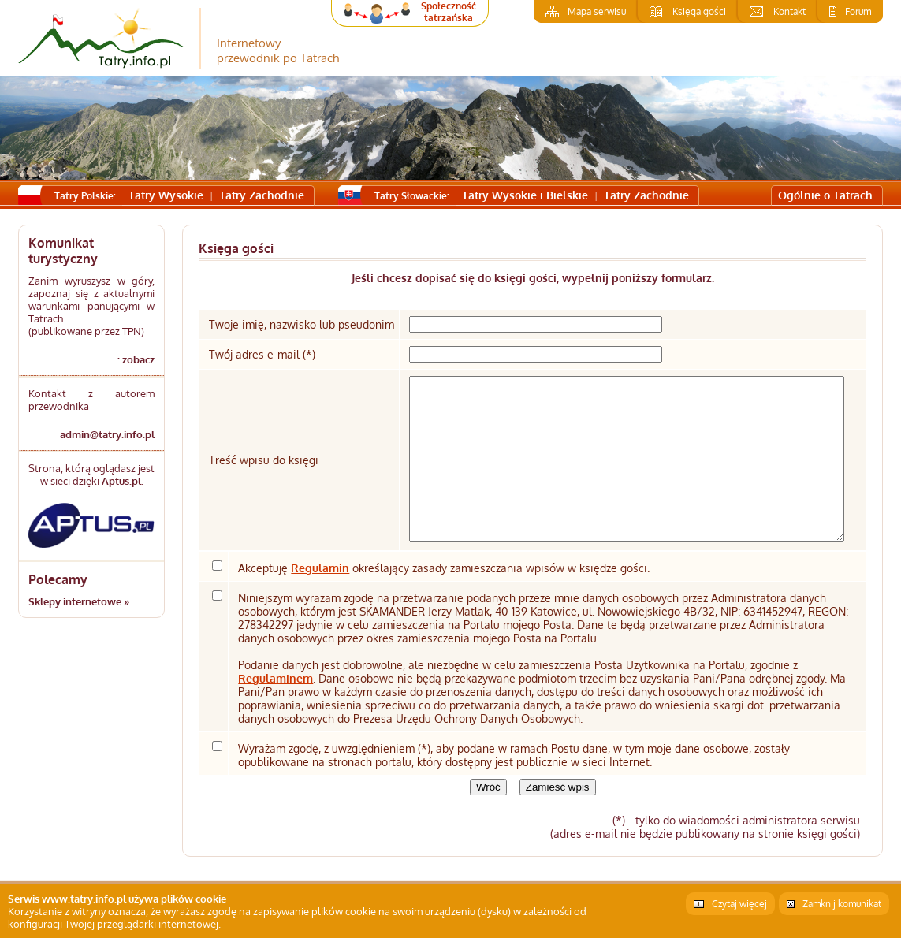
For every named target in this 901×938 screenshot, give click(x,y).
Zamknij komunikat (841, 904)
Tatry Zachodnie (261, 195)
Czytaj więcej (739, 904)
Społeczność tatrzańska (448, 12)
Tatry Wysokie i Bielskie (525, 195)
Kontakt (789, 11)
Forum (858, 11)
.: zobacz (135, 359)
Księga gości (699, 11)
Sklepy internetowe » (78, 601)
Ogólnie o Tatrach (825, 195)
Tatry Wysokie (165, 195)
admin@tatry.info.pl (107, 434)
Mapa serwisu (597, 11)
